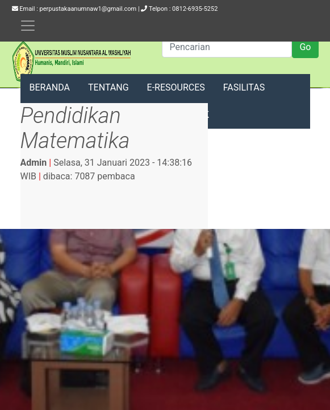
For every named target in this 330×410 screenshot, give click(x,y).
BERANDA (50, 87)
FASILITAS (244, 87)
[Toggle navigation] (28, 25)
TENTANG (108, 87)
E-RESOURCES (176, 87)
